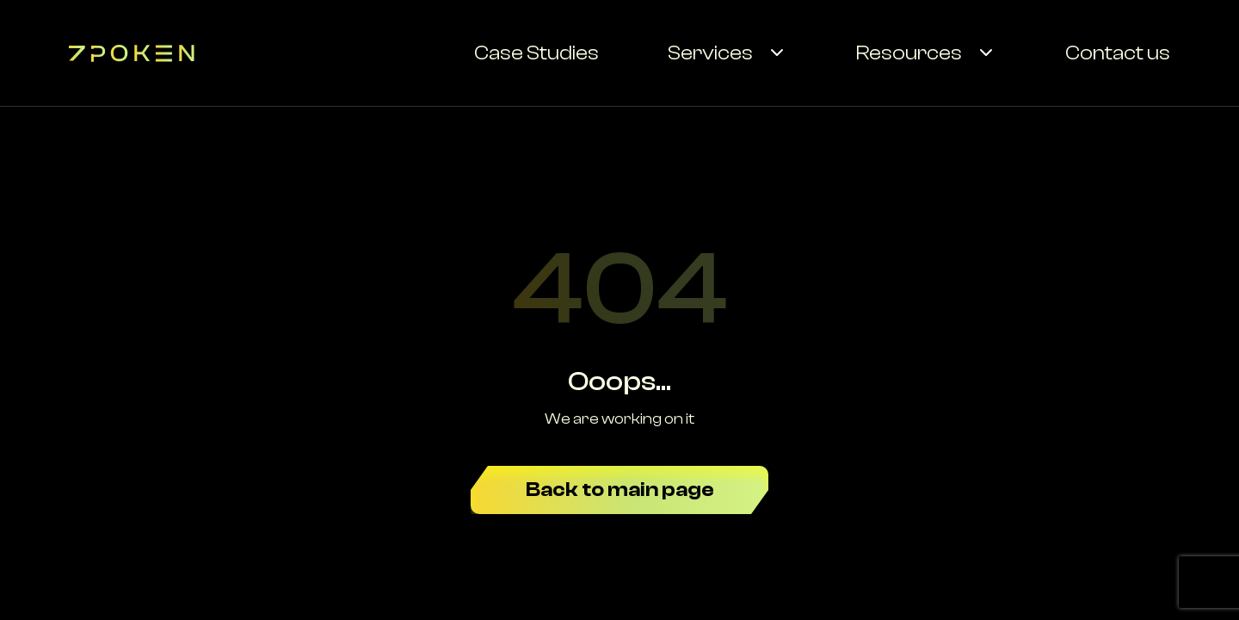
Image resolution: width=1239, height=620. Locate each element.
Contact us (1117, 53)
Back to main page (620, 489)
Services (710, 53)
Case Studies (536, 53)
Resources (909, 53)
